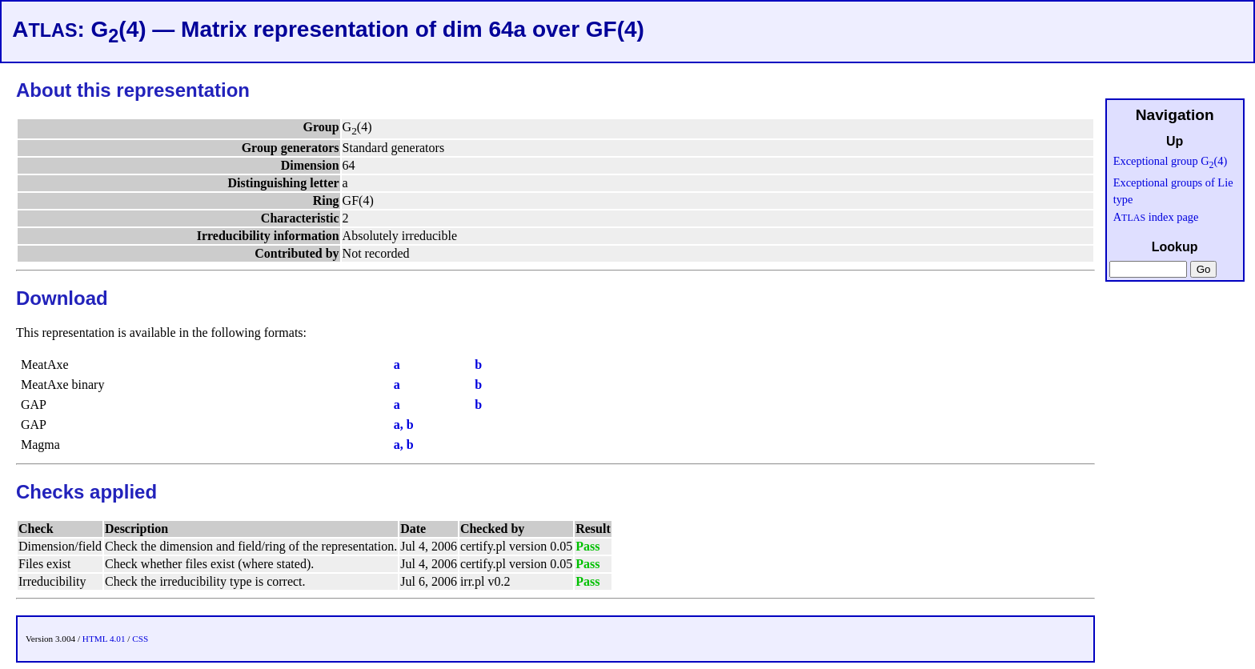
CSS (140, 638)
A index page (1156, 216)
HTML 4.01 (104, 638)
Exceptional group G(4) (1170, 160)
